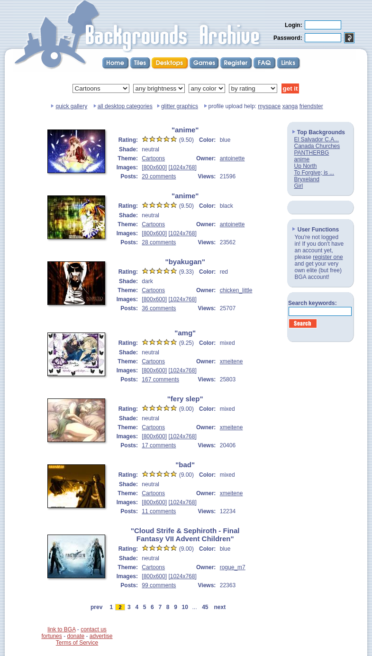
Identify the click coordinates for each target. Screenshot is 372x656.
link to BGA (61, 629)
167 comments (160, 379)
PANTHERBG (311, 152)
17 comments (159, 445)
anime (302, 159)
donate (75, 636)
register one (328, 257)
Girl (298, 186)
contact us (94, 629)
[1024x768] (182, 167)
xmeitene (231, 361)
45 (205, 607)
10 (185, 607)
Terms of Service (77, 642)
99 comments (159, 585)
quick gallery (71, 106)
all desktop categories (125, 106)
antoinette (232, 158)
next (220, 607)
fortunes (51, 636)
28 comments (159, 242)
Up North (305, 166)
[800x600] (154, 167)
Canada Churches (317, 146)
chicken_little (236, 290)
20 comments (159, 176)
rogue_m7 (232, 567)
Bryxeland (306, 179)
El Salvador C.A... (316, 139)
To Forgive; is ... (314, 172)
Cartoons (153, 158)
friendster (311, 106)
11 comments (159, 511)
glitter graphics (179, 106)
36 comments (159, 308)
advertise (101, 636)
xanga (290, 106)
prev (96, 607)
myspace (269, 106)
